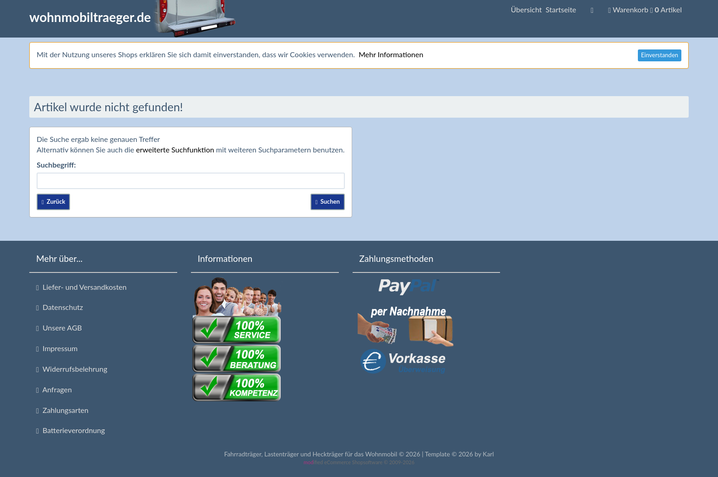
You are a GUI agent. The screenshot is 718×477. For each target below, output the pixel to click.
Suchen (327, 201)
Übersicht (543, 9)
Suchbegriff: (56, 164)
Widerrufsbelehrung (71, 369)
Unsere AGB (59, 327)
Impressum (56, 348)
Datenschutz (59, 307)
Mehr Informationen (391, 54)
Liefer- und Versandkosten (81, 287)
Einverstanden (659, 55)
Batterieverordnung (70, 430)
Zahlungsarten (62, 410)
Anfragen (54, 389)
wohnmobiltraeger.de (132, 17)
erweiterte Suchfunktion (175, 149)
